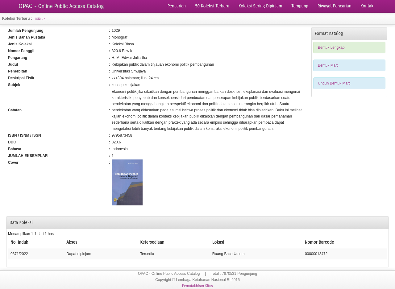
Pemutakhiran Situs (197, 286)
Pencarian (177, 6)
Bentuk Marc (328, 65)
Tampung (300, 6)
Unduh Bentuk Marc (334, 83)
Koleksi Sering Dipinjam (260, 6)
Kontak (366, 6)
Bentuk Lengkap (331, 47)
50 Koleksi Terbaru (212, 6)
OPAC (61, 6)
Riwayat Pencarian (334, 6)
